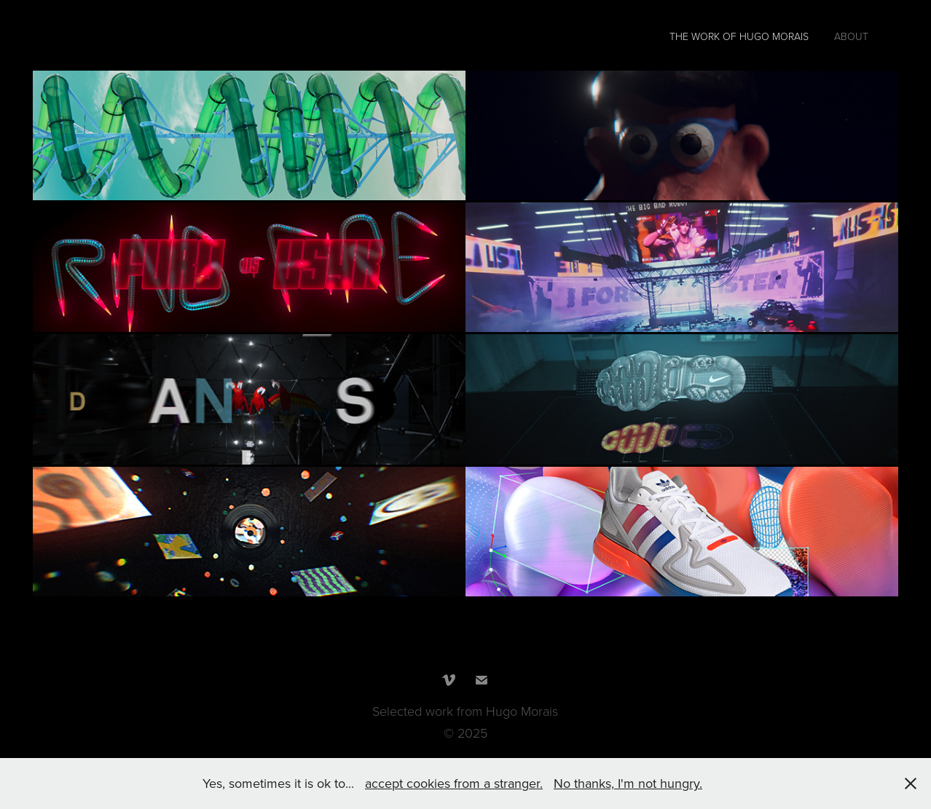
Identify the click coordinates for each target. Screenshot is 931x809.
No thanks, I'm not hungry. (628, 783)
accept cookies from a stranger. (454, 783)
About (851, 36)
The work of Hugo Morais (739, 36)
